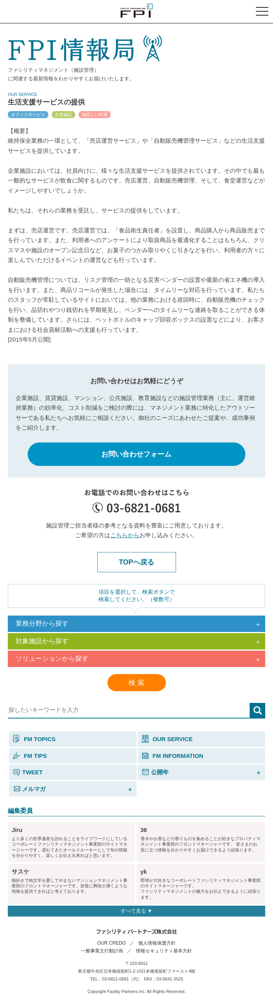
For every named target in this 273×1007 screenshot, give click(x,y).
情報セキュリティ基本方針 (164, 951)
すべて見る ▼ (136, 911)
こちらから (124, 535)
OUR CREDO (111, 943)
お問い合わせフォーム (136, 454)
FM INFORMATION (173, 755)
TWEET (28, 772)
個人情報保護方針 (157, 943)
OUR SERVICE (167, 739)
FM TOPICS (34, 739)
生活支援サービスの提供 (46, 102)
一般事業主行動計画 (102, 951)
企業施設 (63, 114)
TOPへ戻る (136, 562)
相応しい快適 (94, 114)
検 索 (136, 683)
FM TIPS (30, 755)
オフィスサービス (28, 114)
